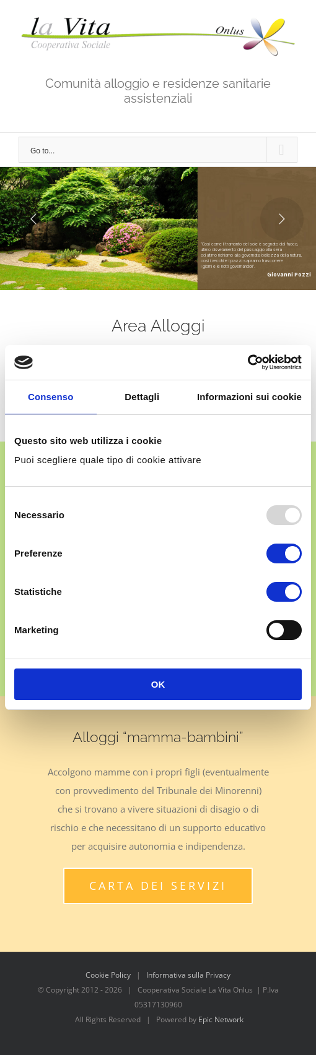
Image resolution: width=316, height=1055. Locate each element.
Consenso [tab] (50, 396)
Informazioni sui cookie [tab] (249, 396)
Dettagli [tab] (142, 396)
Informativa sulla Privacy (188, 975)
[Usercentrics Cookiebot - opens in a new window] (247, 362)
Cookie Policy (108, 975)
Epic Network (221, 1019)
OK (158, 684)
